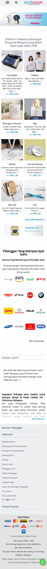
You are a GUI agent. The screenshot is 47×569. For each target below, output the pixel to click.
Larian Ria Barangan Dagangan (15, 486)
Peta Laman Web (9, 495)
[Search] (16, 2)
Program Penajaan (10, 477)
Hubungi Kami (8, 455)
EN (3, 499)
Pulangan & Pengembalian (13, 450)
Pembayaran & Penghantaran (14, 446)
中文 (13, 499)
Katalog (5, 459)
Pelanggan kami (9, 468)
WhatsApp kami (17, 373)
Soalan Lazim (7, 464)
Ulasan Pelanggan (9, 473)
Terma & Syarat (17, 536)
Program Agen (8, 482)
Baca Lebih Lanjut (38, 419)
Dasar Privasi (31, 536)
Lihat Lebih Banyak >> (35, 219)
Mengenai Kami (8, 441)
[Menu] (7, 2)
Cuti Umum (7, 491)
